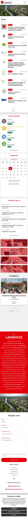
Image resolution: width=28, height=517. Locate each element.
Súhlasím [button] (14, 508)
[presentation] (13, 108)
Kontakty (14, 475)
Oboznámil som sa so (14, 454)
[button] (13, 111)
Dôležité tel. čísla (14, 473)
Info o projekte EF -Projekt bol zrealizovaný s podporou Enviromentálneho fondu (16, 84)
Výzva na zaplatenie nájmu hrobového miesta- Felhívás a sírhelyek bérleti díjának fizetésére (16, 65)
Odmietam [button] (14, 515)
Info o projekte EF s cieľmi (15, 74)
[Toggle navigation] (25, 2)
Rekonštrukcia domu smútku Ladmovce (16, 54)
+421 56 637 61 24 (15, 486)
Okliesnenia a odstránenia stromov (16, 37)
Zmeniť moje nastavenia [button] (14, 511)
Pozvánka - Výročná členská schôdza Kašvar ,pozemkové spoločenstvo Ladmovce (16, 28)
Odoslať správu (14, 460)
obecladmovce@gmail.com (14, 489)
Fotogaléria (14, 471)
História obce (14, 469)
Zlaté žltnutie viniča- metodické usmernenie (17, 46)
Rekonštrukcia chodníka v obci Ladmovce (17, 101)
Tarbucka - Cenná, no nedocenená (14, 92)
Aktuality (14, 467)
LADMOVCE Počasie (14, 191)
